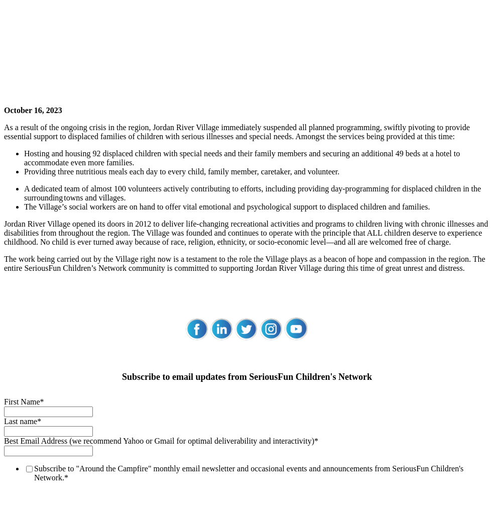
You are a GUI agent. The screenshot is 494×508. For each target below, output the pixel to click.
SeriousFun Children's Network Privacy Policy (79, 453)
